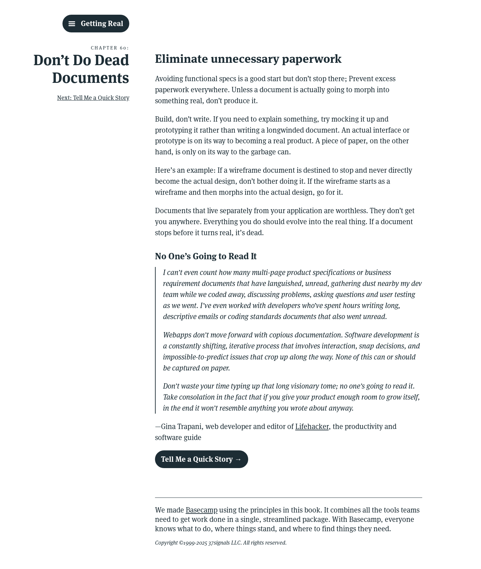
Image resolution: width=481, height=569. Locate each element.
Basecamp (201, 510)
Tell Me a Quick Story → (201, 459)
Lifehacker (312, 426)
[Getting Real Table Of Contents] (95, 23)
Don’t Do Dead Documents (81, 68)
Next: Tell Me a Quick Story (93, 98)
